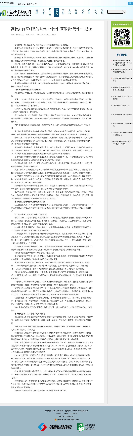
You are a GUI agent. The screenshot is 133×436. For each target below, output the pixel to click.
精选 (37, 11)
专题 (96, 11)
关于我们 (59, 413)
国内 (56, 12)
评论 (76, 11)
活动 (102, 11)
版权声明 (74, 413)
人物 (69, 11)
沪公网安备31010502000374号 (66, 419)
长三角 (50, 12)
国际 (63, 11)
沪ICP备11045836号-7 (66, 416)
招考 (83, 11)
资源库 (66, 413)
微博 (130, 3)
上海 (43, 11)
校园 (89, 11)
